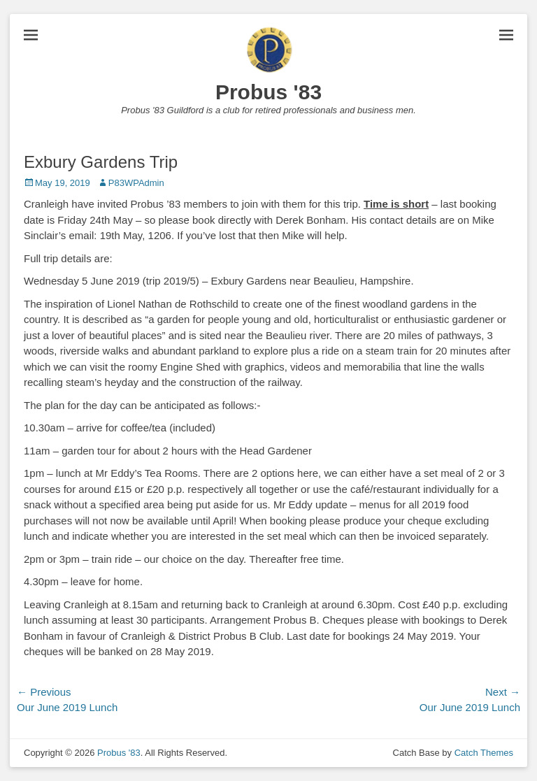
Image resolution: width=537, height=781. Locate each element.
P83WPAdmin (136, 183)
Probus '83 (268, 91)
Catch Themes (483, 752)
